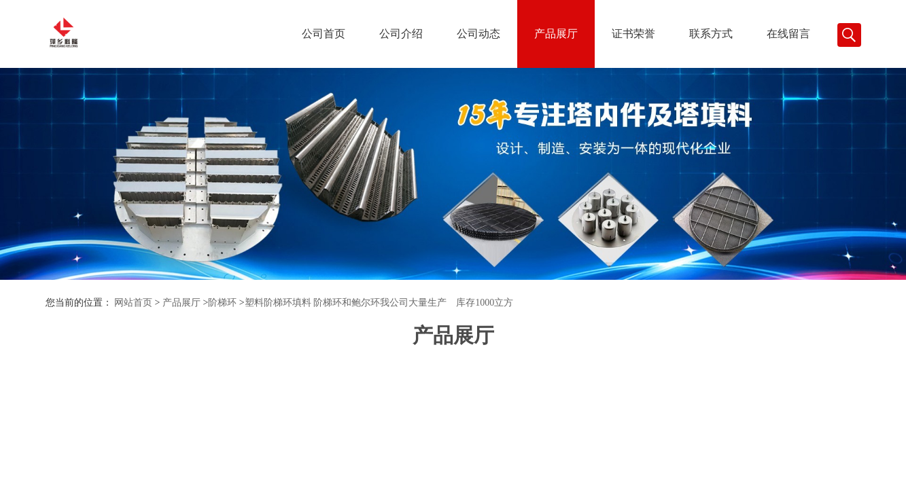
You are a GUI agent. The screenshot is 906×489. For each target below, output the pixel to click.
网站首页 (133, 302)
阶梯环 (222, 302)
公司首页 (323, 33)
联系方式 (711, 33)
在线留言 (788, 33)
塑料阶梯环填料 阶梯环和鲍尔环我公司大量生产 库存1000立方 (379, 302)
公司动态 (478, 33)
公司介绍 (401, 33)
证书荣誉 (633, 33)
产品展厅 (556, 33)
